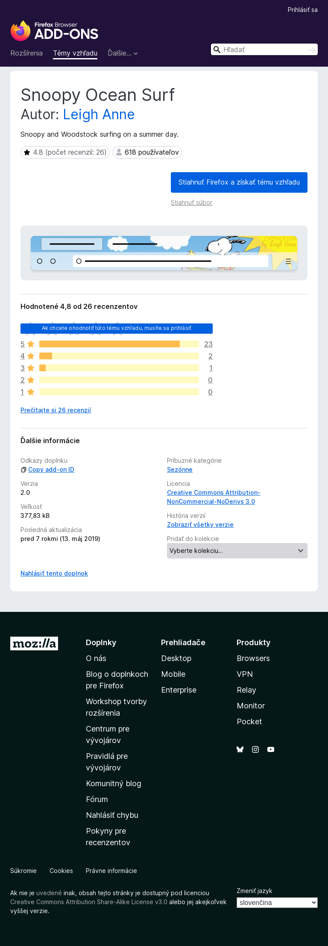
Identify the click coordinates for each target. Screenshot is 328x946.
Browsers (253, 658)
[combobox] (264, 49)
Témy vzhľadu (75, 53)
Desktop (176, 658)
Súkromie (23, 870)
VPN (245, 674)
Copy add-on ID (47, 469)
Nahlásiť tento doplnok (54, 573)
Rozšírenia (26, 53)
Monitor (251, 705)
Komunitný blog (113, 783)
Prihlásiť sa (303, 9)
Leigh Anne (99, 114)
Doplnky (101, 642)
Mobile (173, 674)
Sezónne (180, 469)
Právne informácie (111, 870)
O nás (96, 658)
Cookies (61, 870)
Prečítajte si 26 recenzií (55, 410)
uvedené (49, 892)
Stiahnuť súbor (191, 202)
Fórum (97, 799)
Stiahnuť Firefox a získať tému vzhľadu (239, 182)
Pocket (249, 721)
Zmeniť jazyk (254, 890)
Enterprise (178, 689)
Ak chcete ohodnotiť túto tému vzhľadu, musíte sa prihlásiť (116, 328)
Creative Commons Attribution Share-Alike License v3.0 (88, 901)
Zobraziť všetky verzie (200, 524)
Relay (246, 689)
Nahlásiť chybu (112, 815)
